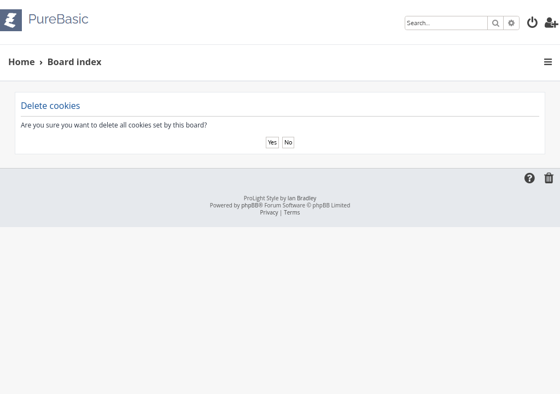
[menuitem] (532, 23)
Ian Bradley (302, 198)
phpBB (249, 205)
